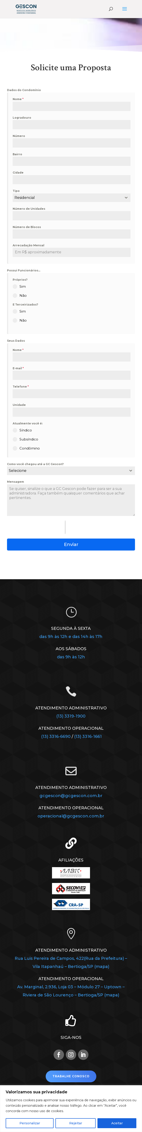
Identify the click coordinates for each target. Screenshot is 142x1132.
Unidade (19, 405)
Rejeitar (75, 1123)
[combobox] (71, 197)
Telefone (21, 386)
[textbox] (66, 470)
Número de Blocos (27, 227)
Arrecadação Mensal (28, 245)
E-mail (18, 368)
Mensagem (15, 481)
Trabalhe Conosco (71, 1076)
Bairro (17, 154)
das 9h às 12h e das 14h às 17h (70, 636)
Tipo (16, 191)
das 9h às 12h (71, 656)
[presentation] (36, 527)
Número (19, 136)
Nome (18, 99)
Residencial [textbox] (24, 197)
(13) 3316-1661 (88, 736)
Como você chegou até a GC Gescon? (35, 464)
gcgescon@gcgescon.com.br (71, 795)
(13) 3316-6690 (56, 736)
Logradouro (22, 117)
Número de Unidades (29, 208)
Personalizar (29, 1123)
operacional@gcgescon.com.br (71, 816)
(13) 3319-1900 (70, 716)
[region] (71, 1108)
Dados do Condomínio (24, 90)
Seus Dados (16, 340)
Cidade (18, 172)
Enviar (71, 544)
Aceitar (117, 1123)
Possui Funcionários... (23, 270)
